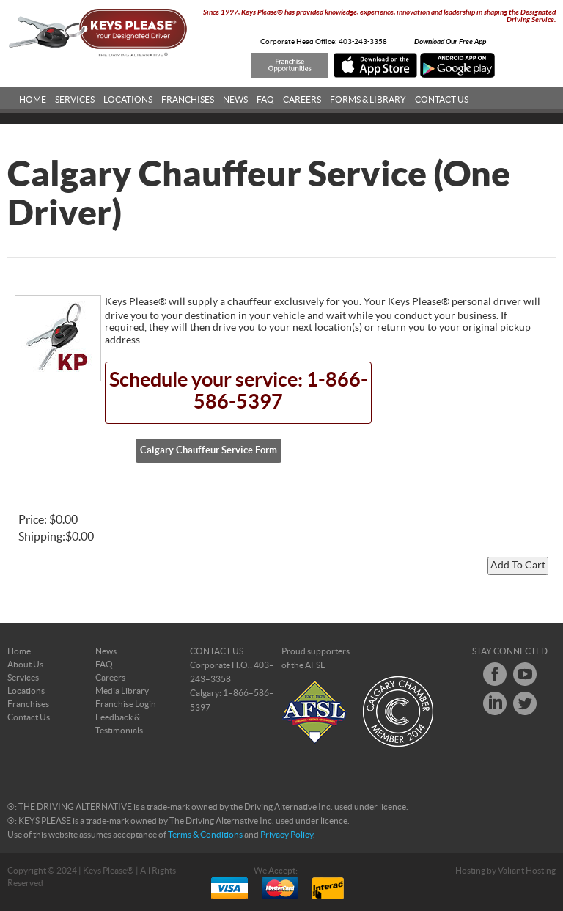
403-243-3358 (363, 41)
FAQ (265, 99)
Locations (127, 99)
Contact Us (441, 99)
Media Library (122, 691)
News (235, 99)
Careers (302, 99)
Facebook (495, 674)
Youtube (525, 674)
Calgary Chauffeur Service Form (208, 450)
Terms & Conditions (205, 834)
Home (32, 99)
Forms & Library (368, 99)
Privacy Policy (286, 834)
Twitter (525, 703)
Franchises (187, 99)
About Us (25, 664)
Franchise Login (125, 704)
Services (75, 99)
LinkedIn (495, 703)
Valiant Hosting (527, 870)
